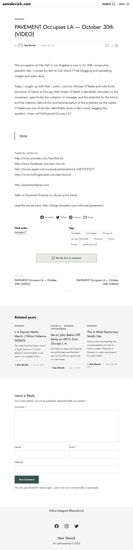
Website (19, 460)
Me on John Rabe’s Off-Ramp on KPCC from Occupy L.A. (64, 338)
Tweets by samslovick (28, 153)
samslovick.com (16, 3)
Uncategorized (58, 328)
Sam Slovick (30, 45)
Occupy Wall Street (79, 238)
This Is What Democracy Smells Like (100, 333)
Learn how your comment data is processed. (76, 486)
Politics (111, 238)
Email (73, 445)
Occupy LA (107, 233)
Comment (20, 405)
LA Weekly (75, 233)
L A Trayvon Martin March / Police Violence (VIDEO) (30, 333)
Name (19, 445)
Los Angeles (91, 233)
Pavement (19, 19)
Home (23, 135)
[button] (124, 4)
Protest (74, 244)
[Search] (109, 4)
